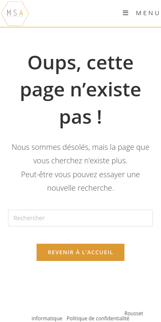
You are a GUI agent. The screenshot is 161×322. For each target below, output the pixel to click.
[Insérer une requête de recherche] (80, 218)
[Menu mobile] (142, 12)
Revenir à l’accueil (80, 252)
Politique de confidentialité (97, 318)
